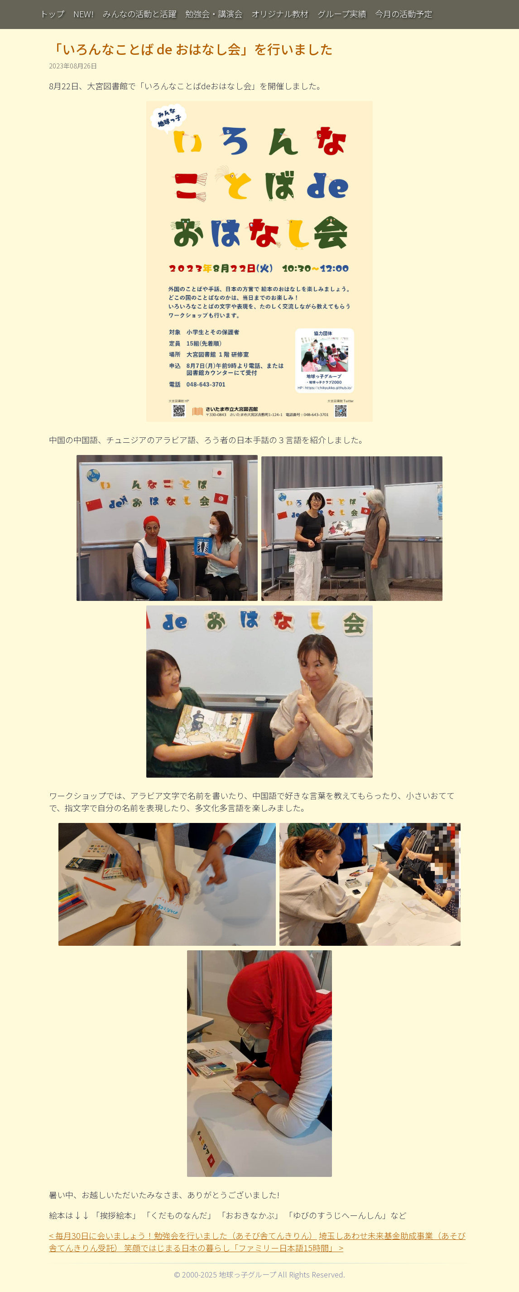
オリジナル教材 (279, 13)
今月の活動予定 (403, 13)
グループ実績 (341, 13)
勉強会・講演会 (213, 13)
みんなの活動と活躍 (139, 13)
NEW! (83, 13)
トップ (52, 13)
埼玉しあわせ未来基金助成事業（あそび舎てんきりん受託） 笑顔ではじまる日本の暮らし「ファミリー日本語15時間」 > (257, 1241)
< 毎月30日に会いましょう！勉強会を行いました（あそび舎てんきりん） (183, 1235)
